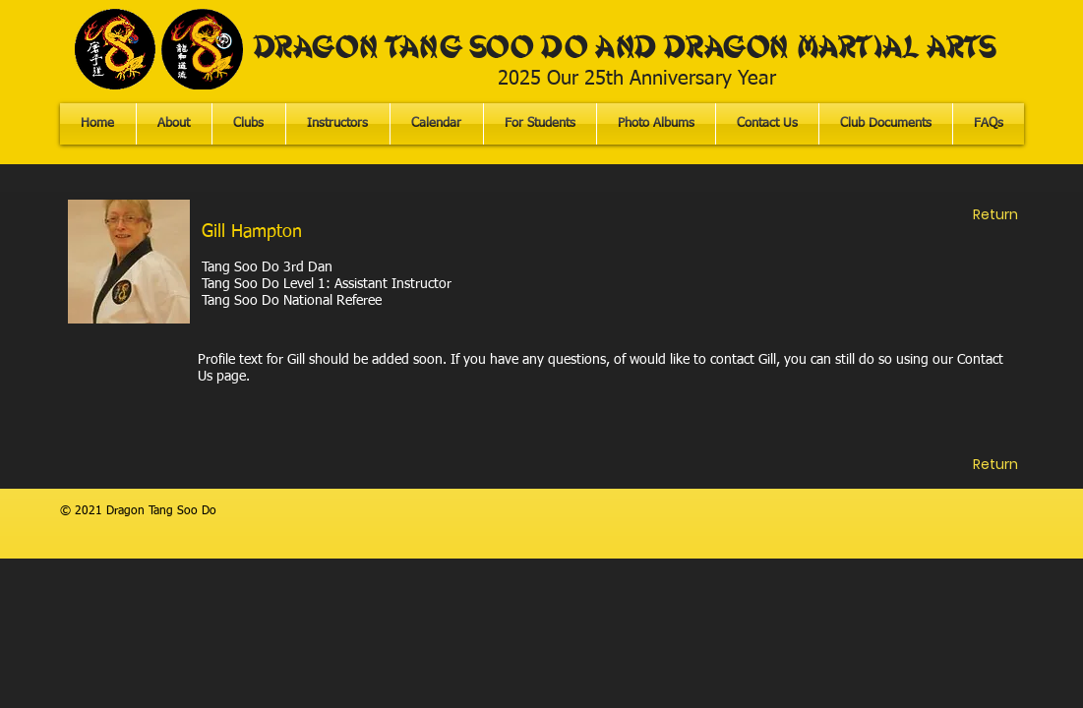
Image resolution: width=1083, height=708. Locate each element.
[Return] (995, 215)
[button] (540, 124)
